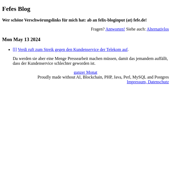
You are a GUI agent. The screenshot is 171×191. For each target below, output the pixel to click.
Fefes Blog (16, 8)
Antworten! (115, 29)
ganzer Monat (85, 72)
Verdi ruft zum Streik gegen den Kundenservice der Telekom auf (73, 49)
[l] (15, 49)
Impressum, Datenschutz (148, 82)
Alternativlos (158, 29)
